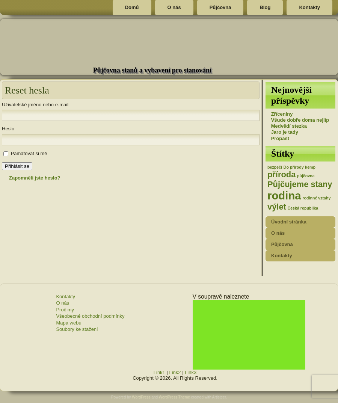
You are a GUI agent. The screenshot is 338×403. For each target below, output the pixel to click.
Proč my (65, 309)
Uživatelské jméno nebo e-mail (35, 104)
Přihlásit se (17, 166)
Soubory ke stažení (77, 329)
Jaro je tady (284, 132)
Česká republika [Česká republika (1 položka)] (302, 208)
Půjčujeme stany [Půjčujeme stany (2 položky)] (299, 184)
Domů (132, 7)
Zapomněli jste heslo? (34, 178)
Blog (265, 7)
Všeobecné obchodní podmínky (90, 316)
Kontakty (309, 7)
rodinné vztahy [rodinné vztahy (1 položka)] (316, 198)
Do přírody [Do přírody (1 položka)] (294, 167)
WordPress (141, 397)
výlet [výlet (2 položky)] (276, 206)
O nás (174, 7)
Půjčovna (220, 7)
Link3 (190, 372)
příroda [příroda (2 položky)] (281, 174)
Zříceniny (282, 114)
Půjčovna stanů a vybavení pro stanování (152, 70)
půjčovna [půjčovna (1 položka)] (306, 176)
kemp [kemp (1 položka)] (310, 167)
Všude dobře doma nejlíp (300, 120)
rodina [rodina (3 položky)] (284, 195)
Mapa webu (68, 323)
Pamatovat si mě (29, 153)
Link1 (159, 372)
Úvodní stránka (288, 222)
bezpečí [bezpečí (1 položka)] (274, 167)
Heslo (8, 128)
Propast (280, 138)
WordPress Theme (174, 397)
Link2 (175, 372)
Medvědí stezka (289, 126)
